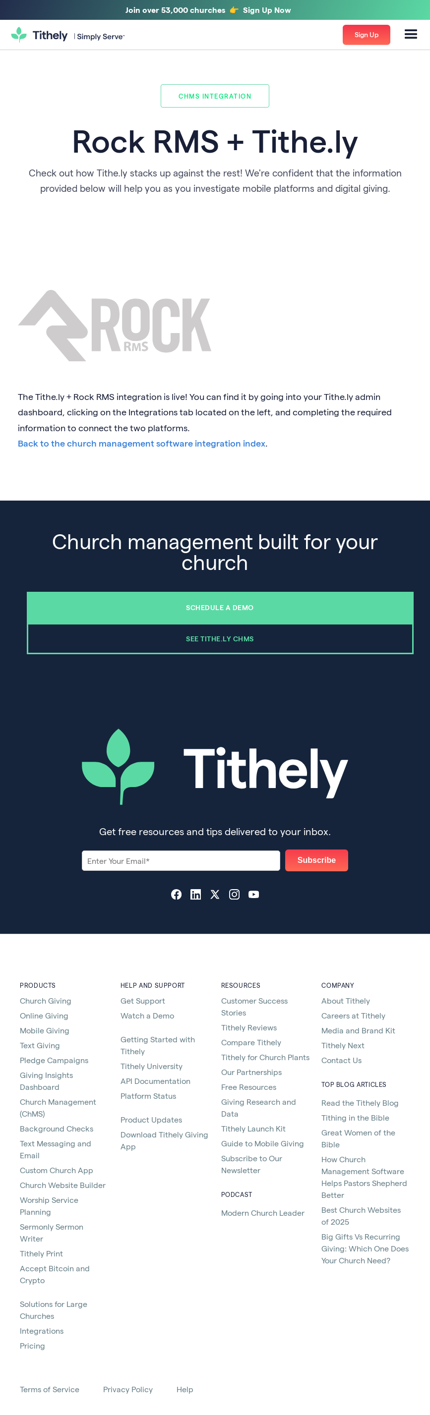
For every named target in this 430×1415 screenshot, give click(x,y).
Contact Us (341, 1060)
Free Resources (248, 1086)
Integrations (41, 1330)
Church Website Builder (63, 1184)
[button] (411, 35)
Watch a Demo (147, 1015)
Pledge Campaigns (54, 1060)
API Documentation (155, 1080)
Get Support (143, 1000)
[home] (68, 35)
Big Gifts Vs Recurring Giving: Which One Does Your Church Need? (365, 1248)
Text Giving (40, 1045)
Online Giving (44, 1015)
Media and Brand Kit (358, 1030)
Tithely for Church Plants (265, 1057)
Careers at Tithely (353, 1015)
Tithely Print (41, 1253)
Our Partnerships (251, 1071)
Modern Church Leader (263, 1212)
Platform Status (148, 1095)
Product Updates (151, 1119)
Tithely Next (343, 1045)
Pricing (32, 1345)
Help (185, 1389)
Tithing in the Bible (355, 1117)
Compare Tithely (251, 1042)
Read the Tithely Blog (360, 1102)
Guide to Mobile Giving (262, 1143)
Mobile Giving (44, 1030)
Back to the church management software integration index (141, 443)
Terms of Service (49, 1389)
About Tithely (345, 1000)
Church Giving (45, 1000)
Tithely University (152, 1066)
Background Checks (56, 1128)
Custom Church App (56, 1170)
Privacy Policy (128, 1389)
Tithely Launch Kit (253, 1128)
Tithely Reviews (249, 1027)
